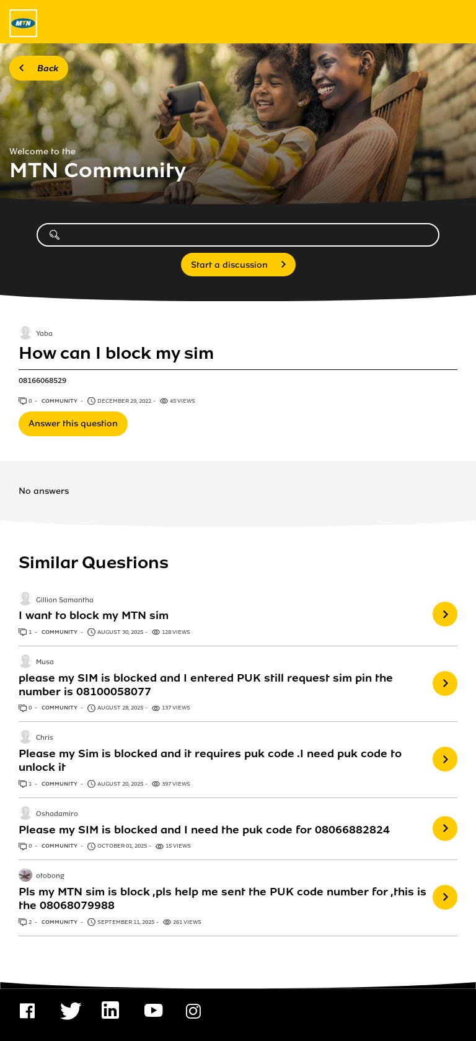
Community (60, 401)
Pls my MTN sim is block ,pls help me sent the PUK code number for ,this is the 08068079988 (222, 898)
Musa (45, 662)
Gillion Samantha (65, 600)
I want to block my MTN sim (94, 615)
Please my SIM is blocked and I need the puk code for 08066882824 (204, 829)
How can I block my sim (116, 353)
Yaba (44, 334)
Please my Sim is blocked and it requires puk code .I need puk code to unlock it (210, 760)
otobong (50, 876)
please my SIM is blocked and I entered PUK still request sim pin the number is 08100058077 (206, 684)
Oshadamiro (57, 814)
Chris (44, 738)
